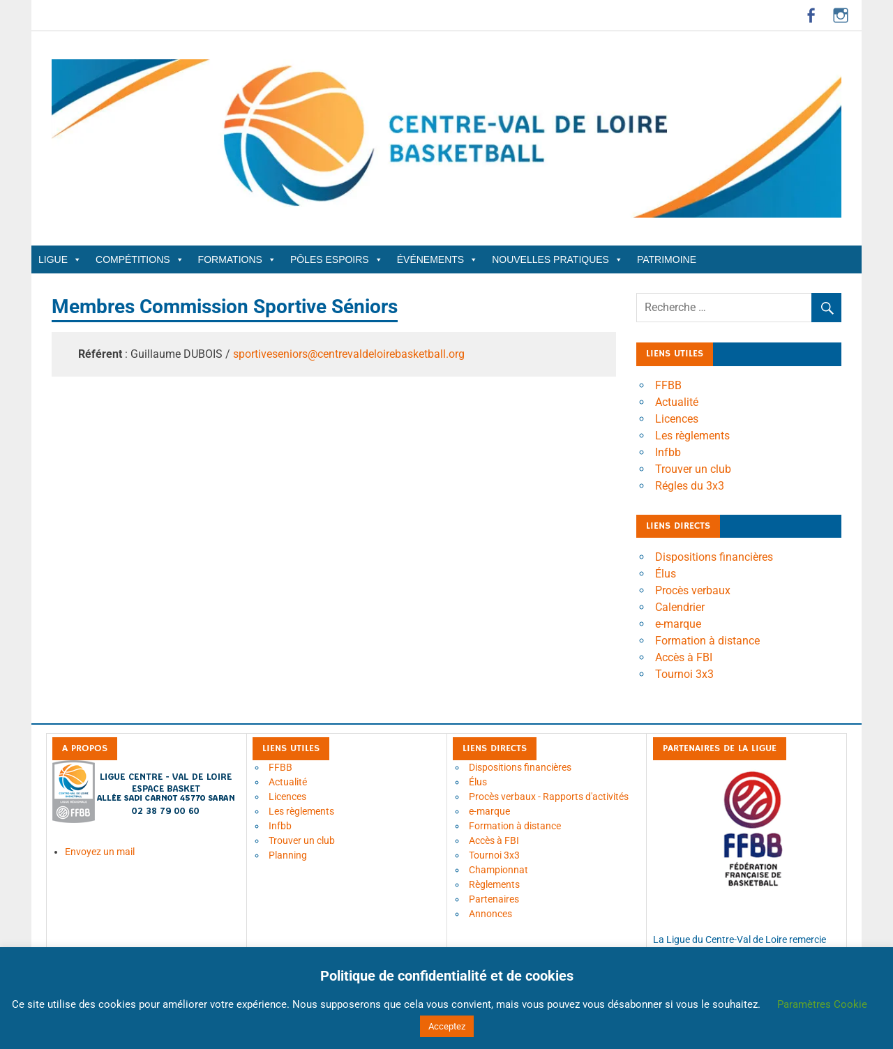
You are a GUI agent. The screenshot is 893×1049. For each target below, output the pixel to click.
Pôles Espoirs (336, 259)
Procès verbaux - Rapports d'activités (549, 796)
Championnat (498, 869)
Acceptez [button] (446, 1026)
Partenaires (494, 899)
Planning (288, 855)
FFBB (668, 385)
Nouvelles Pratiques (557, 259)
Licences (676, 418)
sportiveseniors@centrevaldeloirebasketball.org (349, 354)
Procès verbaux (692, 590)
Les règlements (692, 435)
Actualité (676, 402)
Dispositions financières (714, 557)
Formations (237, 259)
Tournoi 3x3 (684, 674)
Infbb (668, 452)
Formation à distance (707, 640)
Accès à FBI (683, 657)
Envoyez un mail (100, 851)
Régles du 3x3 (689, 485)
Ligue (60, 259)
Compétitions (140, 259)
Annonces (490, 913)
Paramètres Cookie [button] (822, 1004)
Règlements (494, 884)
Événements (437, 259)
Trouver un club (693, 469)
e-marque (678, 624)
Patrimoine (666, 259)
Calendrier (680, 607)
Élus (665, 573)
